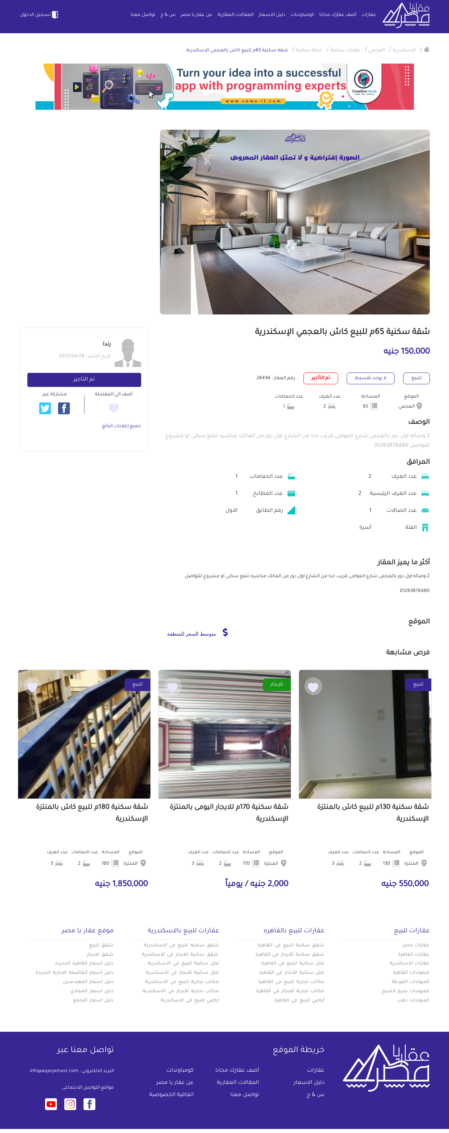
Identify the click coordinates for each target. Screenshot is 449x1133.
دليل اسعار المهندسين (88, 982)
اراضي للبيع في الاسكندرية (190, 1000)
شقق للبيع (101, 945)
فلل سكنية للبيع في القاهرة (292, 963)
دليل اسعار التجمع (93, 1000)
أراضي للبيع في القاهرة (299, 1000)
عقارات (368, 15)
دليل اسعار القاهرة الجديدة (84, 963)
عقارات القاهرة (414, 954)
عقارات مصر (416, 945)
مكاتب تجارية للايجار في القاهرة (290, 991)
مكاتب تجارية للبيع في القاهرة (291, 982)
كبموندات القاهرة (411, 973)
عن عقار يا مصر (196, 15)
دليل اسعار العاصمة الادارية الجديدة (74, 973)
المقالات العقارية (236, 15)
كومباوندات (302, 15)
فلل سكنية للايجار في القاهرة (291, 973)
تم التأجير (84, 380)
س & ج (168, 15)
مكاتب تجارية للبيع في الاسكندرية (182, 982)
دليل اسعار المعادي (92, 991)
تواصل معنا (142, 15)
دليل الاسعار (272, 15)
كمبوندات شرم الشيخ (406, 991)
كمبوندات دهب (413, 1000)
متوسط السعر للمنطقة (197, 632)
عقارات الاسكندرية (410, 963)
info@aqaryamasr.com (54, 1071)
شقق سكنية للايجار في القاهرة (289, 954)
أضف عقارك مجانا (337, 15)
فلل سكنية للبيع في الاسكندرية (183, 963)
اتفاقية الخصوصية (171, 1095)
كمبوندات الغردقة (411, 982)
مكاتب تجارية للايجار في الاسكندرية (181, 991)
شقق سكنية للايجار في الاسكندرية (180, 954)
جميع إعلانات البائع (121, 426)
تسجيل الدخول (40, 14)
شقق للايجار (100, 954)
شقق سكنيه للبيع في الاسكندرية (181, 945)
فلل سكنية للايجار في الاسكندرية (182, 973)
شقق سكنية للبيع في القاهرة (291, 945)
